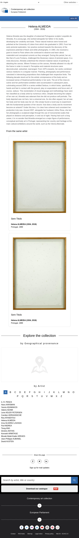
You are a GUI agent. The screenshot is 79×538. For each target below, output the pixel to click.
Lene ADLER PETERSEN (11, 413)
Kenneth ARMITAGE (9, 434)
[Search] (74, 480)
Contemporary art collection (23, 9)
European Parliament (18, 12)
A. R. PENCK (6, 402)
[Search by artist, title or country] (39, 480)
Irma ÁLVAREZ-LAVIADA (11, 423)
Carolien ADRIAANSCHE (11, 415)
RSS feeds (21, 534)
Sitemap (29, 534)
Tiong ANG (5, 428)
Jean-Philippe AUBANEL (11, 439)
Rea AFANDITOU (8, 418)
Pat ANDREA (6, 426)
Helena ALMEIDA (8, 420)
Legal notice (39, 534)
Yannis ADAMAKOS (9, 407)
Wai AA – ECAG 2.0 (62, 534)
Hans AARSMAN (8, 405)
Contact (13, 534)
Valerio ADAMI (7, 410)
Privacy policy (49, 534)
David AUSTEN (7, 441)
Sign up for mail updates (39, 468)
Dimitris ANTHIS (7, 431)
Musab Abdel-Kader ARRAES (13, 436)
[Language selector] (20, 2)
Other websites (71, 2)
